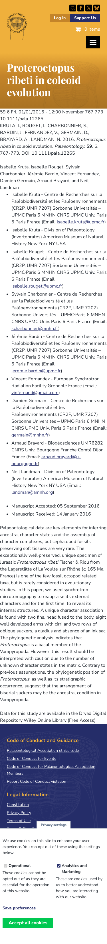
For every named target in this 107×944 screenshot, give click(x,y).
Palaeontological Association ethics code (43, 750)
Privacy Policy (19, 812)
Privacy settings (53, 831)
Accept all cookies (28, 930)
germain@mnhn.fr (30, 435)
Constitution (18, 804)
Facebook (80, 8)
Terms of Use (19, 820)
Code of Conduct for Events (31, 758)
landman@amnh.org (32, 492)
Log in (60, 18)
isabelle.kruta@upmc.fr (80, 222)
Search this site (72, 8)
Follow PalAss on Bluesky (96, 8)
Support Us (85, 18)
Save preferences (19, 915)
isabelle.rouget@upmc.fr (36, 286)
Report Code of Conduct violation (36, 781)
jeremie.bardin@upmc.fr (36, 371)
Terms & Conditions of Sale (31, 828)
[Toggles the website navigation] (93, 42)
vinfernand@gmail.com (34, 393)
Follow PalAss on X (88, 8)
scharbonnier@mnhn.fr (34, 328)
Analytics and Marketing (74, 875)
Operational (20, 872)
